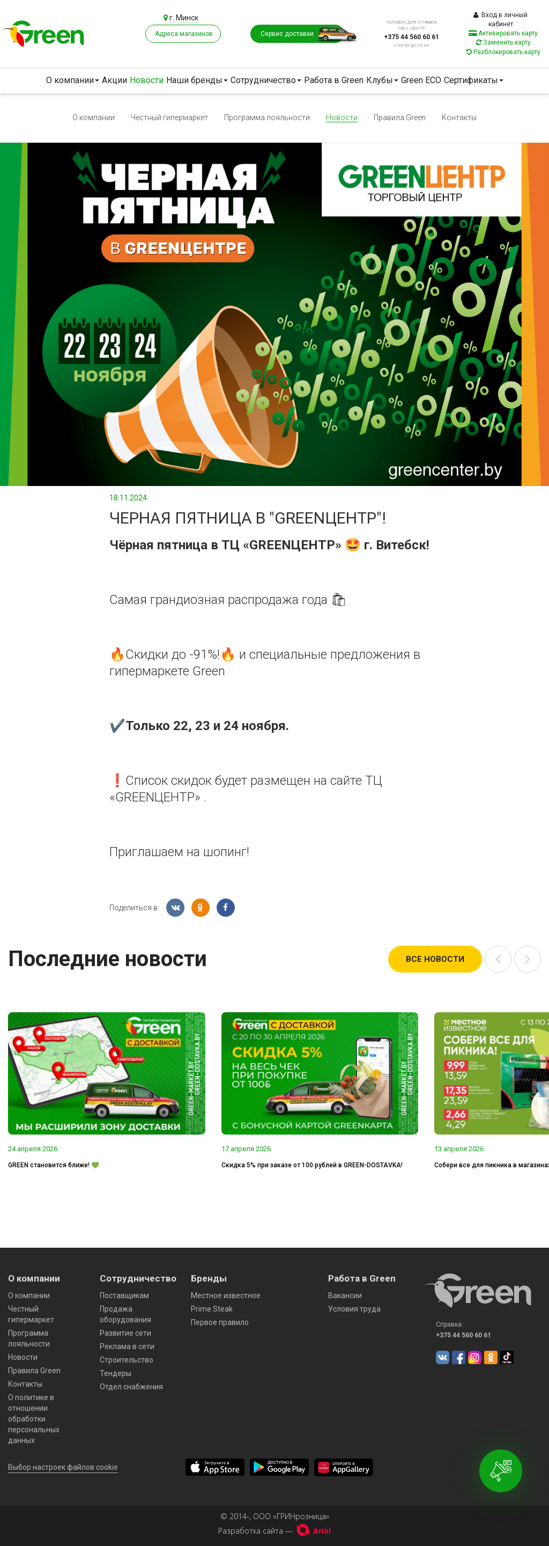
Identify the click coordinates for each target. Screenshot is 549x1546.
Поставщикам (124, 1295)
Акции (114, 80)
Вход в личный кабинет (500, 19)
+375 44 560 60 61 (411, 37)
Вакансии (345, 1295)
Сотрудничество (266, 80)
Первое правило (220, 1322)
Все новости (435, 959)
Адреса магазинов (184, 34)
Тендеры (115, 1373)
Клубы (382, 80)
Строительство (126, 1360)
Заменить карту (503, 42)
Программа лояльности (267, 117)
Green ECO (421, 80)
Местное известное (226, 1295)
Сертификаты (473, 80)
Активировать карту (503, 33)
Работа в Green (333, 80)
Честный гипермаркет (169, 117)
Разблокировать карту (503, 52)
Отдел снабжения (131, 1386)
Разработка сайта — (274, 1531)
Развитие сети (125, 1333)
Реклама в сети (127, 1346)
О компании (72, 80)
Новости (147, 80)
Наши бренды (197, 80)
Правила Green (400, 117)
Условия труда (354, 1309)
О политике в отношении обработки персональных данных (34, 1419)
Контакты (459, 117)
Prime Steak (212, 1309)
